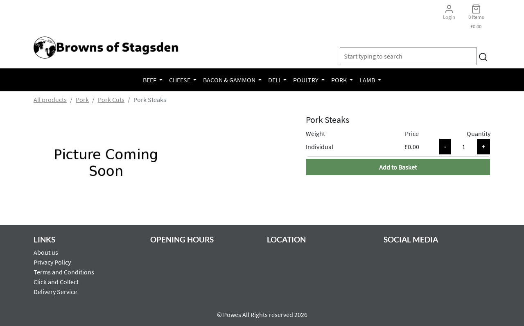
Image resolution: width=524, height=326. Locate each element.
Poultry (306, 80)
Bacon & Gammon (230, 80)
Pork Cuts (111, 99)
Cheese (180, 80)
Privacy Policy (52, 262)
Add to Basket (398, 167)
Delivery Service (55, 292)
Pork (339, 80)
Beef (150, 80)
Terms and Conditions (64, 272)
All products (50, 99)
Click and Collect (56, 282)
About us (46, 252)
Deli (275, 80)
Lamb (367, 80)
